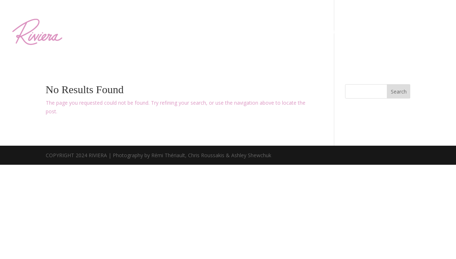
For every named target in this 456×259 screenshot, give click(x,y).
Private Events (313, 32)
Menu (242, 32)
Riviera (271, 32)
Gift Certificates (419, 32)
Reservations (365, 32)
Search (399, 91)
